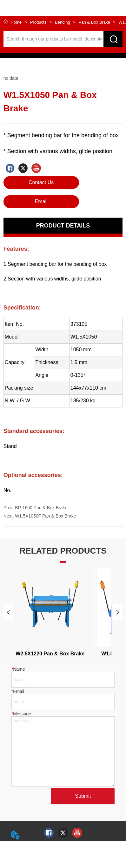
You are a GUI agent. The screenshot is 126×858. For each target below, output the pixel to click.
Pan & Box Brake (94, 22)
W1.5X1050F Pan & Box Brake (45, 516)
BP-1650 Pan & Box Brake (41, 507)
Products (38, 22)
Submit (83, 796)
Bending (62, 22)
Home (16, 22)
